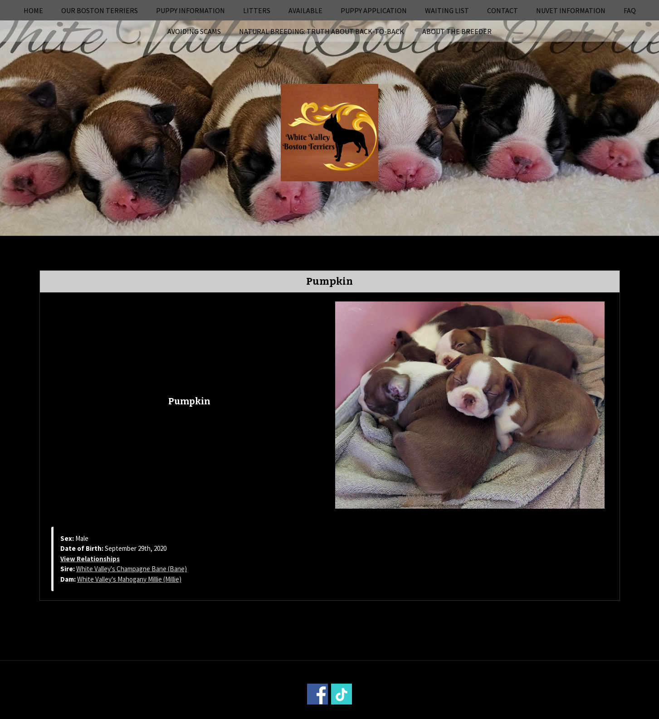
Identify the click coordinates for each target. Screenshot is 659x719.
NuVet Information (570, 10)
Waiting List (447, 10)
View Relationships (90, 558)
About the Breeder (457, 31)
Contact (502, 10)
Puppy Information (190, 10)
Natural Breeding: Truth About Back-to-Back (321, 31)
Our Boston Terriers (99, 10)
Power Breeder (380, 712)
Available (305, 10)
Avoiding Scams (194, 31)
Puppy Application (374, 10)
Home (33, 10)
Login (452, 712)
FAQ (630, 10)
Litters (256, 10)
